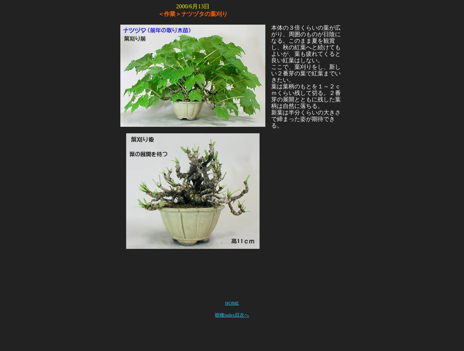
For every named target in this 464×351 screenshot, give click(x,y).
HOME (232, 303)
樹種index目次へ (232, 315)
